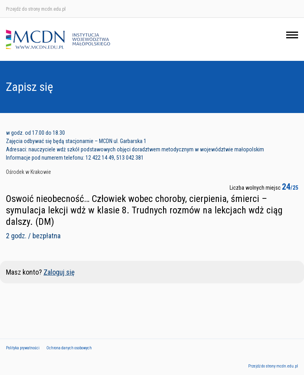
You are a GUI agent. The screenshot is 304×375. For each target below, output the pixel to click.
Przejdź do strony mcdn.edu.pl (36, 9)
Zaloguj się (59, 272)
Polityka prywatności (23, 348)
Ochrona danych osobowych (69, 348)
